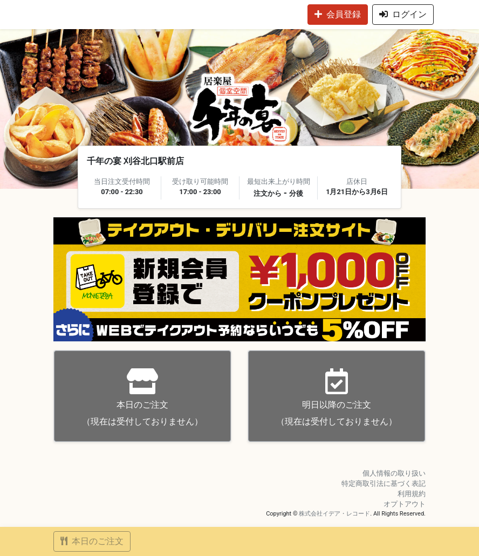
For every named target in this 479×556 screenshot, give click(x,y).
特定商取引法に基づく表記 (383, 483)
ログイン (403, 14)
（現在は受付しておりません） (142, 397)
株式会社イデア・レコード (334, 513)
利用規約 (412, 494)
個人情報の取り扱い (394, 473)
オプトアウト (405, 504)
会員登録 (337, 14)
